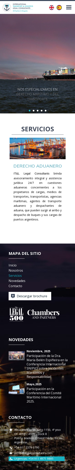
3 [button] (37, 110)
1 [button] (29, 110)
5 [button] (45, 110)
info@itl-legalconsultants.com (33, 453)
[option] (37, 63)
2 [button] (33, 110)
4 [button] (41, 110)
